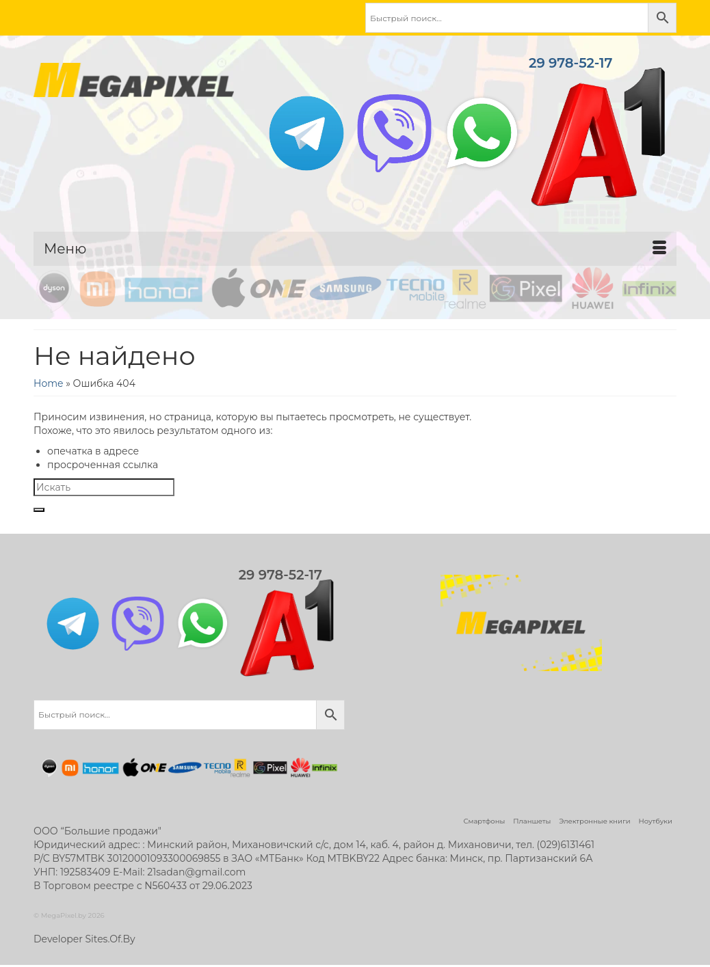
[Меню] (355, 249)
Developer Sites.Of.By (84, 939)
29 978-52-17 (597, 133)
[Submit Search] (39, 510)
